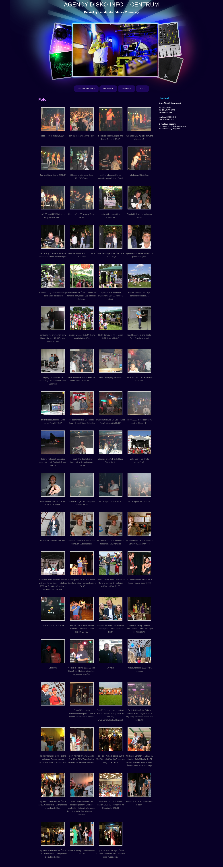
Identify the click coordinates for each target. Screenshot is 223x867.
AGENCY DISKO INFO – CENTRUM (111, 4)
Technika (126, 89)
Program (108, 89)
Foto (142, 89)
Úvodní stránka (86, 89)
